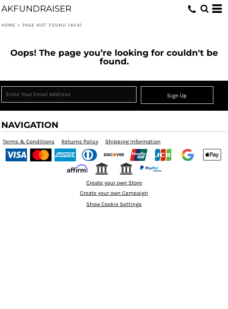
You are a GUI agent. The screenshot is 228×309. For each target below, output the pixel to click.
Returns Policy (79, 141)
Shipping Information (133, 141)
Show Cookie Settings (114, 204)
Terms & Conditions (29, 141)
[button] (204, 8)
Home (8, 25)
